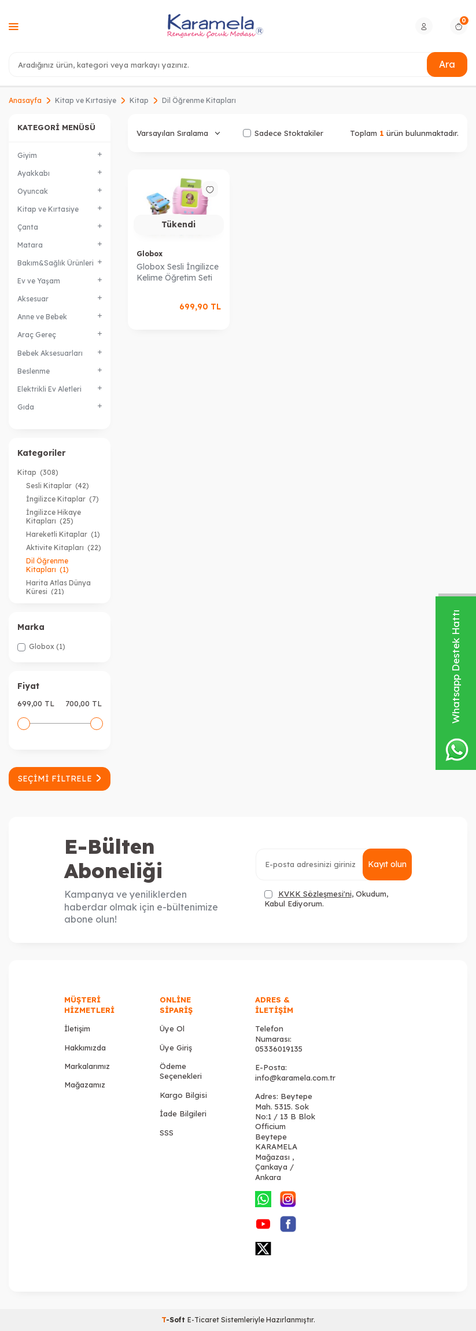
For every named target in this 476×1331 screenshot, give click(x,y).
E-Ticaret (203, 1319)
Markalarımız (87, 1066)
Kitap (139, 100)
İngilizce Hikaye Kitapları (53, 516)
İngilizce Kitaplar (62, 499)
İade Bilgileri (183, 1113)
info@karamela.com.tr (295, 1077)
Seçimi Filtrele (59, 778)
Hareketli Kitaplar (63, 534)
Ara (447, 64)
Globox (149, 253)
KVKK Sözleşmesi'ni (315, 893)
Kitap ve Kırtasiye (85, 100)
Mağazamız (84, 1084)
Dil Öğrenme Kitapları (47, 565)
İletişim (77, 1028)
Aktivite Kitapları (63, 547)
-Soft (174, 1319)
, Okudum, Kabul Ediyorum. (326, 898)
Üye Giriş (176, 1047)
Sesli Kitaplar (57, 485)
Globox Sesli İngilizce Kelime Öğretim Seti (177, 272)
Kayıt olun (387, 864)
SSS (167, 1132)
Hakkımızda (85, 1047)
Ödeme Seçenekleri (181, 1071)
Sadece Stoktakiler (283, 133)
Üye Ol (172, 1028)
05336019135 (278, 1048)
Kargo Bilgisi (183, 1095)
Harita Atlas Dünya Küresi (58, 587)
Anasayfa (25, 100)
